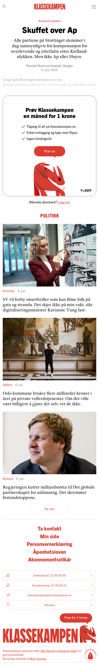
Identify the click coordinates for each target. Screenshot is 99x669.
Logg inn (64, 202)
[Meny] (94, 6)
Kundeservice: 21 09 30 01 (49, 585)
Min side (49, 536)
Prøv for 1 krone (75, 617)
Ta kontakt (49, 528)
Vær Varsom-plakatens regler (59, 651)
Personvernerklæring (49, 544)
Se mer (50, 509)
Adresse (49, 605)
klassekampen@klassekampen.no (49, 595)
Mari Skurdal (38, 658)
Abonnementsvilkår (49, 559)
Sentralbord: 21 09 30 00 (49, 575)
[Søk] (4, 6)
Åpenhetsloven (49, 551)
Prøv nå (49, 151)
